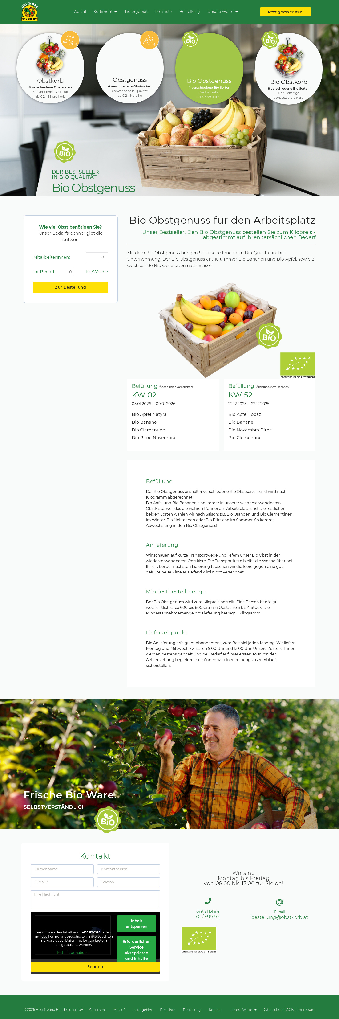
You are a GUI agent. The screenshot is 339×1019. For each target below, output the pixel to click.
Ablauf (116, 1009)
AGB (290, 1009)
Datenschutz (272, 1009)
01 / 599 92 (207, 917)
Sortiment (93, 1009)
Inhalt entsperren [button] (136, 924)
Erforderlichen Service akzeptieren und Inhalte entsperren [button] (136, 952)
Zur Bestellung (70, 287)
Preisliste (167, 1009)
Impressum (306, 1009)
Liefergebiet (141, 1009)
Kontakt (218, 1009)
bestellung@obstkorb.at (279, 917)
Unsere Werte (247, 1009)
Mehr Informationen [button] (73, 953)
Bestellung (193, 1009)
